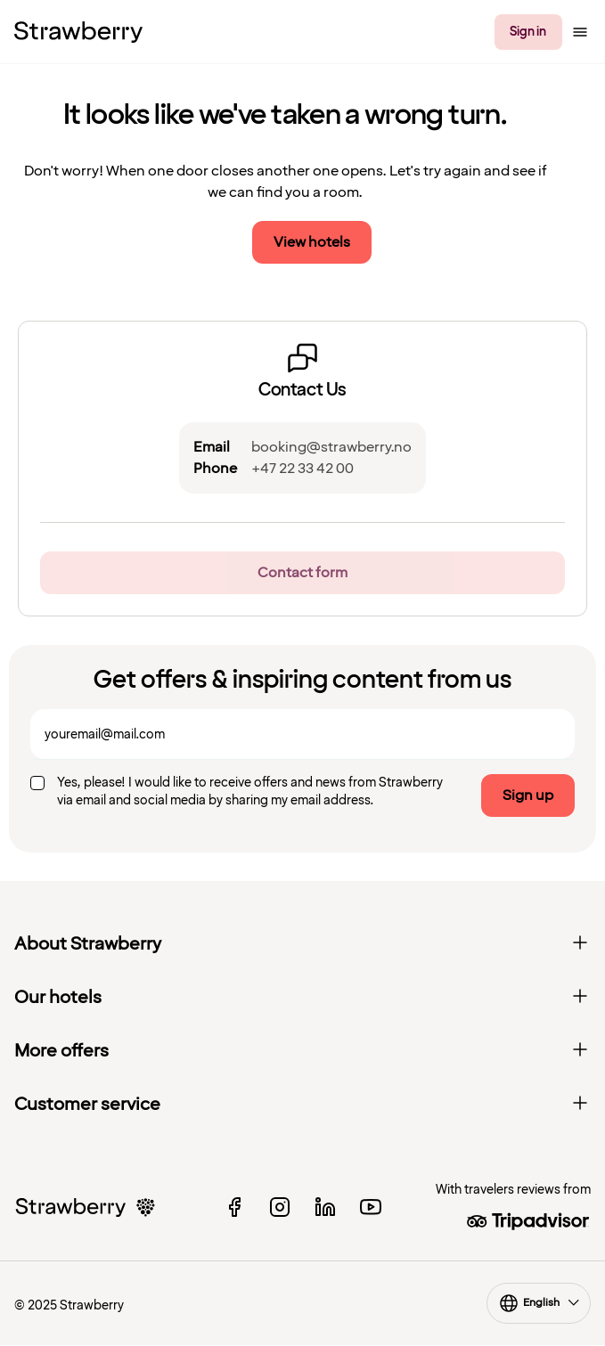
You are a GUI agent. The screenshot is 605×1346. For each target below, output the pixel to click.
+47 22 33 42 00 (302, 468)
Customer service (302, 1104)
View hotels (312, 242)
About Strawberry (302, 944)
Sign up (528, 795)
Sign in (528, 31)
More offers (302, 1051)
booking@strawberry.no (331, 447)
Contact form (302, 573)
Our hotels (302, 997)
